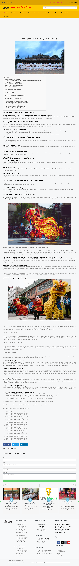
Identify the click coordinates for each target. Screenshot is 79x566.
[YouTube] (11, 2)
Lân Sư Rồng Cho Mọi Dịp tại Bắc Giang (13, 89)
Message (5, 472)
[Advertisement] (39, 27)
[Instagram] (7, 2)
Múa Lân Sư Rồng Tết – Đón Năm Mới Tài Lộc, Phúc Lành (17, 101)
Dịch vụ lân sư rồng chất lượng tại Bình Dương (30, 502)
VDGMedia (68, 562)
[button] (57, 2)
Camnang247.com (59, 529)
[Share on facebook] (7, 444)
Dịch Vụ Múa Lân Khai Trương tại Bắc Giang (13, 82)
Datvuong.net (58, 524)
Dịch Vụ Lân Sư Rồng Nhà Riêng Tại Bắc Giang (15, 105)
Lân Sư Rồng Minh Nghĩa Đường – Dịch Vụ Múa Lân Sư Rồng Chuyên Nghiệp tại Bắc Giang (24, 80)
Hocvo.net (67, 529)
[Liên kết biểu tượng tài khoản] (68, 2)
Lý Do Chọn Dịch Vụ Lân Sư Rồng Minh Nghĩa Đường (16, 109)
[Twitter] (2, 2)
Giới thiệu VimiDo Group (43, 538)
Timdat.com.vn (65, 524)
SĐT (4, 462)
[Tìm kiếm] (76, 8)
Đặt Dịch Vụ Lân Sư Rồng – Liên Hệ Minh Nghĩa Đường (17, 107)
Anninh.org (57, 523)
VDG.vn (62, 530)
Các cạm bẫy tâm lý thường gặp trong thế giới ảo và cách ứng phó (48, 503)
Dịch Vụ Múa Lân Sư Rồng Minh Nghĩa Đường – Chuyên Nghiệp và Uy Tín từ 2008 (31, 405)
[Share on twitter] (15, 444)
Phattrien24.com (59, 527)
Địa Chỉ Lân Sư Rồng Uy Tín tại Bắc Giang (14, 88)
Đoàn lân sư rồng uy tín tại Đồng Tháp (67, 502)
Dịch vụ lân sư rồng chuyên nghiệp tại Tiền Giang (11, 502)
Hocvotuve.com (67, 526)
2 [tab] (36, 516)
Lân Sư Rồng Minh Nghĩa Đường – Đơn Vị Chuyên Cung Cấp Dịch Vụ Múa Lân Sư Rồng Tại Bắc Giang (26, 99)
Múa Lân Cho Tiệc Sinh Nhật (12, 93)
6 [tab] (41, 516)
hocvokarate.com (59, 526)
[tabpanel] (11, 501)
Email (4, 467)
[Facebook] (9, 2)
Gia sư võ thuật (74, 2)
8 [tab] (43, 516)
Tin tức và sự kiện (21, 541)
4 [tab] (39, 516)
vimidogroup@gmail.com (9, 198)
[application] (16, 13)
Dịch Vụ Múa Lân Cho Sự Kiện (12, 86)
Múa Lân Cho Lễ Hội (10, 92)
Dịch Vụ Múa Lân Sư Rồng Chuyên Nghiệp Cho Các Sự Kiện (18, 102)
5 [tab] (40, 516)
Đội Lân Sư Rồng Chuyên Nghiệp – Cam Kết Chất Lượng (17, 103)
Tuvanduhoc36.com (60, 532)
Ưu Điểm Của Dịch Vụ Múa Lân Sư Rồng (14, 83)
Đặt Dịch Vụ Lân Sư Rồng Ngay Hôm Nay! (13, 98)
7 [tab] (42, 516)
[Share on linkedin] (24, 444)
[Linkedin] (4, 2)
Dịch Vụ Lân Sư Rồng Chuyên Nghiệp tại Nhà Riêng (15, 95)
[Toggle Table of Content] (43, 77)
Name (4, 457)
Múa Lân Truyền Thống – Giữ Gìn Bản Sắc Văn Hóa (16, 106)
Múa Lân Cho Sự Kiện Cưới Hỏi (12, 91)
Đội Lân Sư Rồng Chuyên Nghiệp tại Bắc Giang (14, 85)
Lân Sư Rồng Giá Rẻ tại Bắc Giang (13, 96)
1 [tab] (35, 516)
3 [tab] (37, 516)
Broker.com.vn (64, 523)
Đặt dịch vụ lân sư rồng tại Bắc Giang (12, 79)
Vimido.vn (39, 198)
